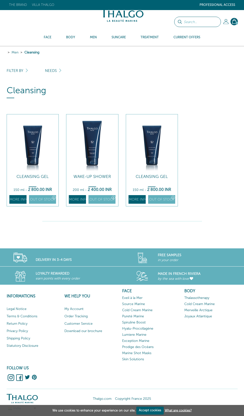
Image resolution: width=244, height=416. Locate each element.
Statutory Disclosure (22, 346)
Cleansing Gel (32, 176)
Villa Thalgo (43, 5)
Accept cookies (150, 410)
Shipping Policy (18, 338)
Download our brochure (83, 331)
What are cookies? (178, 410)
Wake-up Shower (92, 176)
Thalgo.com (102, 399)
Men (15, 52)
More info (18, 199)
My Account (74, 309)
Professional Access (217, 5)
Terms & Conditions (22, 316)
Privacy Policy (17, 331)
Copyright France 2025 (133, 399)
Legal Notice (17, 309)
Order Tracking (76, 316)
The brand (18, 5)
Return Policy (17, 324)
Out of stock (43, 198)
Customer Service (78, 324)
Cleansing (31, 52)
